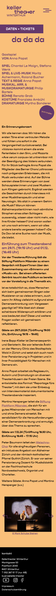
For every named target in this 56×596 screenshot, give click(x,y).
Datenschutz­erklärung (14, 589)
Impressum (8, 586)
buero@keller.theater (13, 576)
